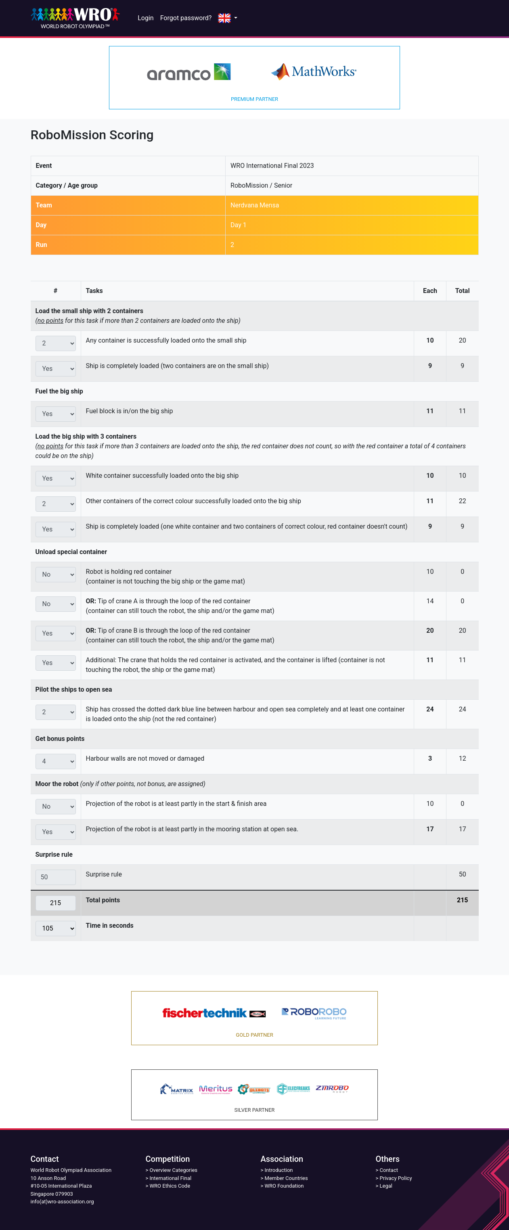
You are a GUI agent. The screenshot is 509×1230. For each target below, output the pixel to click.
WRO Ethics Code (170, 1186)
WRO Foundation (284, 1186)
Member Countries (286, 1178)
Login (145, 18)
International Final (171, 1178)
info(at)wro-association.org (62, 1202)
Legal (386, 1186)
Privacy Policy (396, 1178)
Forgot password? (186, 18)
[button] (228, 18)
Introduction (279, 1170)
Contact (389, 1170)
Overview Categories (173, 1170)
